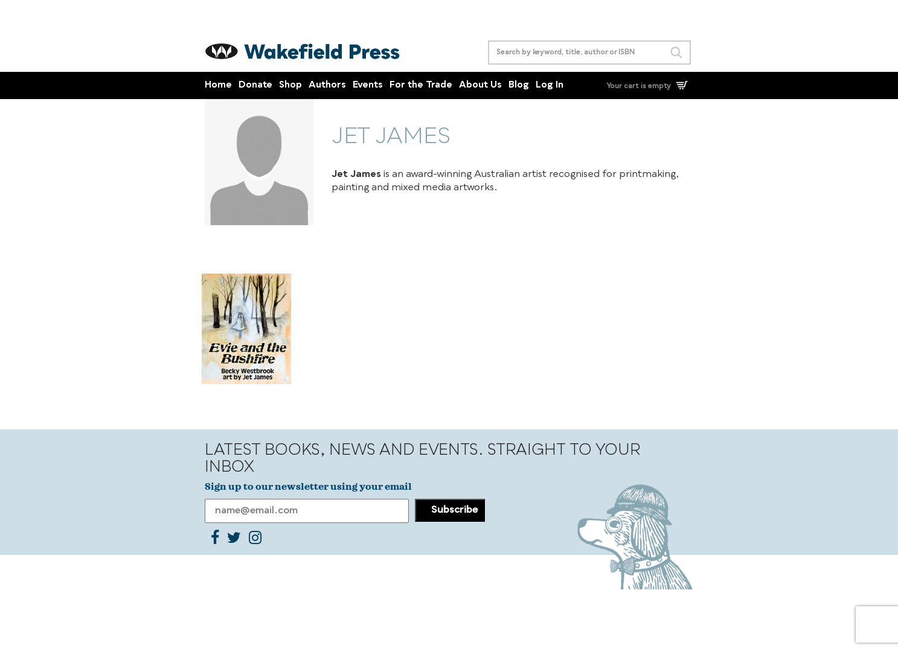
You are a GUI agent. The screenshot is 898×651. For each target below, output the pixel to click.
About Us (480, 85)
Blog (518, 85)
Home (218, 85)
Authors (327, 85)
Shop (290, 85)
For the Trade (421, 85)
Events (368, 85)
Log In (549, 85)
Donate (255, 85)
